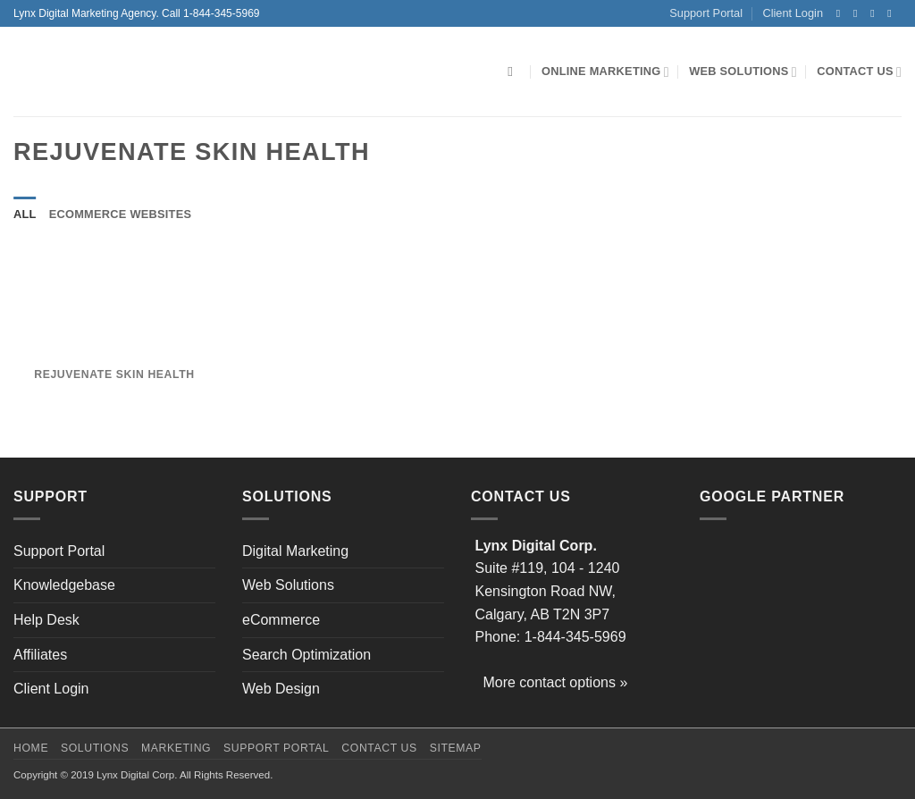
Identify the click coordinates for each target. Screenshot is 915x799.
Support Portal (706, 13)
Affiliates (40, 654)
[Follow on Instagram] (858, 13)
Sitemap (456, 748)
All (25, 214)
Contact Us (859, 71)
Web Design (281, 688)
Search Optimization (306, 654)
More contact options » (555, 682)
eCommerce (281, 619)
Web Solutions (743, 71)
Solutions (95, 748)
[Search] (514, 71)
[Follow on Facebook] (841, 13)
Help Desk (46, 619)
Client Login (792, 13)
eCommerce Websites (120, 214)
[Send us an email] (892, 13)
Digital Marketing (295, 551)
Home (30, 748)
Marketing (176, 748)
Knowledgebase (64, 585)
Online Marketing (605, 71)
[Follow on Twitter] (875, 13)
